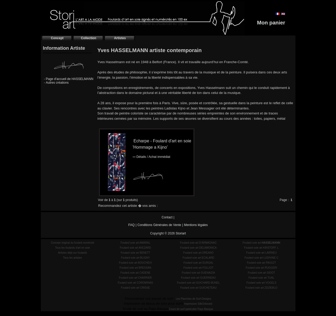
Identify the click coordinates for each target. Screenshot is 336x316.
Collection (88, 38)
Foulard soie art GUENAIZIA (198, 272)
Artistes (120, 38)
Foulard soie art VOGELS (261, 282)
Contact (167, 217)
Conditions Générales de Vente (159, 225)
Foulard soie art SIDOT (261, 272)
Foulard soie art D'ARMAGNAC (198, 242)
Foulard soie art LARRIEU (261, 252)
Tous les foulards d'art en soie (72, 247)
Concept (57, 38)
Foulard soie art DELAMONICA (198, 247)
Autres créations (57, 82)
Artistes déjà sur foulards (72, 252)
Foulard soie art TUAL (261, 277)
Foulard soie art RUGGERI (261, 267)
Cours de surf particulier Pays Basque (191, 309)
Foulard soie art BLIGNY (135, 257)
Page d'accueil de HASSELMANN (69, 79)
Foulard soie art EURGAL (198, 262)
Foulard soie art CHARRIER (135, 277)
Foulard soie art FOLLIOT (198, 267)
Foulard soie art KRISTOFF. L (261, 247)
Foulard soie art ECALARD (198, 257)
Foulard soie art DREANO (198, 252)
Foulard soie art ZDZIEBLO (261, 287)
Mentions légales (196, 225)
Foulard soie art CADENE (135, 272)
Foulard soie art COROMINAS (135, 282)
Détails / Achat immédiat (151, 157)
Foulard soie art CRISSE (135, 287)
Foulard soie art (261, 242)
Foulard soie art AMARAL (135, 242)
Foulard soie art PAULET (261, 262)
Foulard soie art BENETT (135, 252)
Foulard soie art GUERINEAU (198, 277)
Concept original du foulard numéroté (72, 242)
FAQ (131, 225)
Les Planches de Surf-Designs (193, 298)
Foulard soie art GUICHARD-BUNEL (198, 282)
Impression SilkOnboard (198, 303)
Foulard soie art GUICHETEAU (198, 287)
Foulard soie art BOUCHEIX (135, 262)
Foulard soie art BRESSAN (135, 267)
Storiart (181, 233)
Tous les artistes (72, 257)
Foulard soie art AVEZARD (135, 247)
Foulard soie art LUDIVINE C (261, 257)
